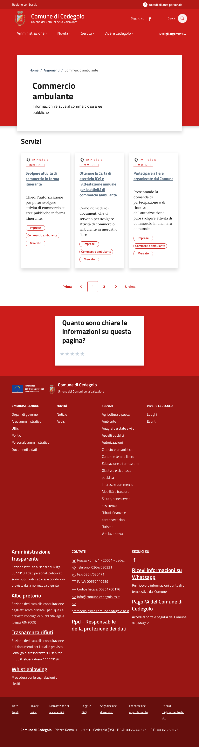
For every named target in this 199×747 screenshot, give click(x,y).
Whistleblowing (29, 669)
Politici (17, 435)
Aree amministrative (26, 421)
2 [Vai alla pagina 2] (106, 288)
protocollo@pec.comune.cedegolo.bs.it (99, 608)
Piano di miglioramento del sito (173, 712)
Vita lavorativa (112, 533)
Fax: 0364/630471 (88, 574)
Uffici (15, 428)
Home (34, 70)
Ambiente (109, 421)
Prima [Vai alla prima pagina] (68, 288)
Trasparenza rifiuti (32, 632)
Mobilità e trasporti (115, 491)
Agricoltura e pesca (116, 414)
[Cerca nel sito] (182, 18)
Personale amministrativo (31, 442)
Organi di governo (25, 414)
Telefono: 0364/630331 (92, 567)
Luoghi (152, 414)
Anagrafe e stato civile (118, 428)
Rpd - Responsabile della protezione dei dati (99, 625)
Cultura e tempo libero (118, 456)
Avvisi (61, 421)
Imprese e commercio (117, 484)
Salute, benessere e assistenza (116, 502)
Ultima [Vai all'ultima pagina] (131, 288)
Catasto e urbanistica (117, 449)
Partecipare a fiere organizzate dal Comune (153, 176)
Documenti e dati (24, 449)
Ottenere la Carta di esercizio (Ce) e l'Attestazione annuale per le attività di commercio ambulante (98, 184)
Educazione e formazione (120, 463)
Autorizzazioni (112, 442)
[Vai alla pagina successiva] (116, 286)
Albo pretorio (26, 595)
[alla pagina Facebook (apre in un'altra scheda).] (148, 18)
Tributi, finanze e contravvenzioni (114, 516)
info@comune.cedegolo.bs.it (96, 596)
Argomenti (51, 70)
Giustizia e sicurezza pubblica (116, 474)
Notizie (62, 414)
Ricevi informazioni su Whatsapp (157, 573)
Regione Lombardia (24, 4)
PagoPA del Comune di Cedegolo (157, 605)
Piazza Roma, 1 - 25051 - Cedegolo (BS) (99, 560)
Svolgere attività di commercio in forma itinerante (42, 178)
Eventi (151, 421)
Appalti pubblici (113, 435)
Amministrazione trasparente (31, 555)
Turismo (107, 526)
